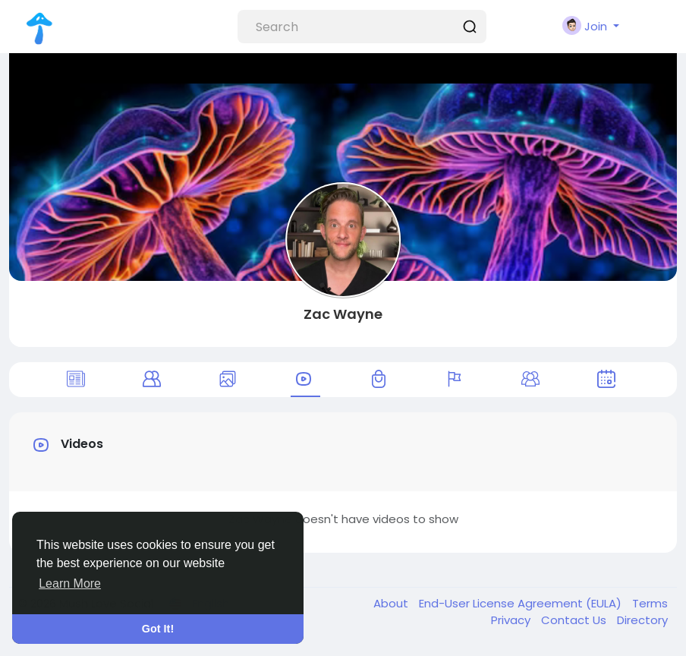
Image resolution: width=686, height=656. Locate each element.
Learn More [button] (70, 583)
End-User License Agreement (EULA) (522, 603)
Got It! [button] (158, 629)
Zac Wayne (343, 313)
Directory (642, 620)
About (392, 603)
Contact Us (575, 620)
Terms (650, 603)
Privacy (512, 620)
